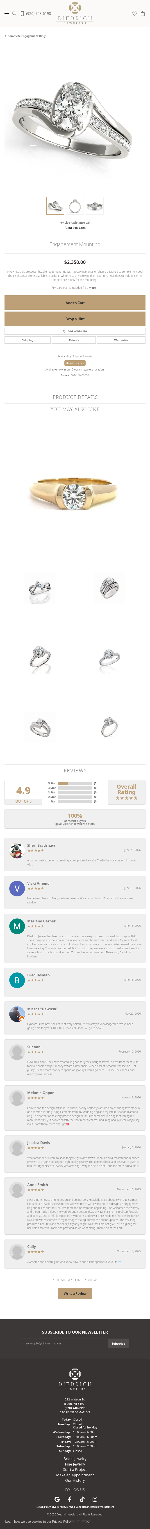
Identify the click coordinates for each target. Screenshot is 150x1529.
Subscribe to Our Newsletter (75, 1332)
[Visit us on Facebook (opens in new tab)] (69, 1499)
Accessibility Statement (101, 1507)
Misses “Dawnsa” (42, 1008)
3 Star (52, 792)
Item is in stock (75, 363)
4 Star (52, 788)
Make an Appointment (75, 1475)
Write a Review (75, 1293)
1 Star (52, 801)
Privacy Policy (58, 1507)
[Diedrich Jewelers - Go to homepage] (75, 1379)
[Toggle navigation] (5, 13)
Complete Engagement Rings (27, 36)
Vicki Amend (38, 883)
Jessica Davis (38, 1142)
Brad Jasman (38, 975)
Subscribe (118, 1343)
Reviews (75, 770)
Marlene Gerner (41, 921)
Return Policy (43, 1507)
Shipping (27, 340)
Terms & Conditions (77, 1507)
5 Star (52, 783)
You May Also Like (75, 409)
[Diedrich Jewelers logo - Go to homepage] (75, 13)
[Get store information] (75, 1412)
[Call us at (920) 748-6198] (75, 1408)
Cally (31, 1246)
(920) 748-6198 (75, 227)
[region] (75, 121)
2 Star (52, 797)
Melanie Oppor (40, 1092)
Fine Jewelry (75, 1464)
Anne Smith (37, 1184)
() (96, 783)
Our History (75, 1480)
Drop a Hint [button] (75, 318)
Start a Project (75, 1469)
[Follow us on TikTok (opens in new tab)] (82, 1499)
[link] (35, 13)
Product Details (75, 397)
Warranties (121, 340)
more (93, 287)
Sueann (34, 1046)
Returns (74, 340)
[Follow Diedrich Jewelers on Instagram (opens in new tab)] (94, 1499)
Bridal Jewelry (75, 1458)
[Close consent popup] (87, 1521)
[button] (14, 13)
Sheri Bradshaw (41, 845)
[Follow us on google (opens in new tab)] (56, 1499)
